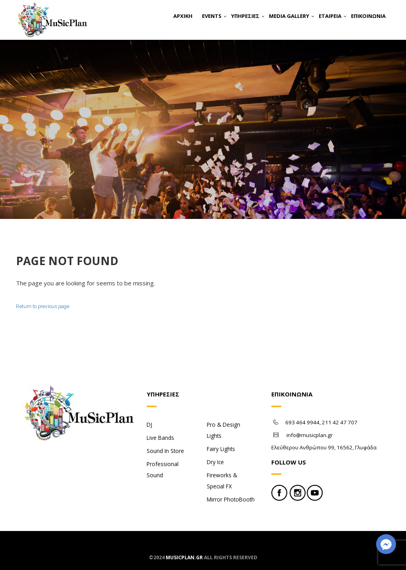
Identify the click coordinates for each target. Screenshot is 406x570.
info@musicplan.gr (309, 435)
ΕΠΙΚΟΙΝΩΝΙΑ (368, 16)
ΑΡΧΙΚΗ (182, 16)
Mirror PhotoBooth (231, 499)
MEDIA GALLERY (289, 16)
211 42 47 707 (339, 422)
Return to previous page (42, 306)
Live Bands (160, 437)
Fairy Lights (221, 449)
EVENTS (212, 16)
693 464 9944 (302, 422)
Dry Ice (215, 462)
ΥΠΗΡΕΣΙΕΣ (245, 16)
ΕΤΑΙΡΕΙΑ (330, 16)
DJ (149, 424)
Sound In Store (165, 451)
